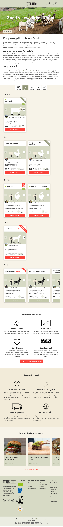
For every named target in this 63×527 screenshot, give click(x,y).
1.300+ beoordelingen (41, 519)
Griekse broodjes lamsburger (12, 459)
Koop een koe (54, 499)
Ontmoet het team (53, 494)
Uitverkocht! (14, 301)
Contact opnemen (33, 483)
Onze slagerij (53, 492)
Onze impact (53, 487)
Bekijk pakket (14, 130)
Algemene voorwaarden (43, 484)
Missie (7, 31)
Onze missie (53, 485)
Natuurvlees (53, 502)
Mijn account (32, 489)
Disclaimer (42, 489)
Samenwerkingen (55, 497)
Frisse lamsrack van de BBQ (38, 459)
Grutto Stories (54, 483)
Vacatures (53, 490)
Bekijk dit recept (9, 464)
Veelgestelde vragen (31, 486)
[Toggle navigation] (4, 3)
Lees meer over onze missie (31, 362)
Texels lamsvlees (27, 71)
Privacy (41, 487)
